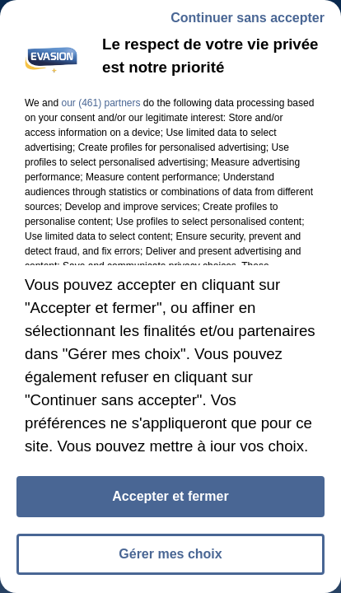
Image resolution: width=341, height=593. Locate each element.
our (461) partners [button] (100, 103)
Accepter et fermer (170, 496)
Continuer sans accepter (247, 18)
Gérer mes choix (170, 554)
